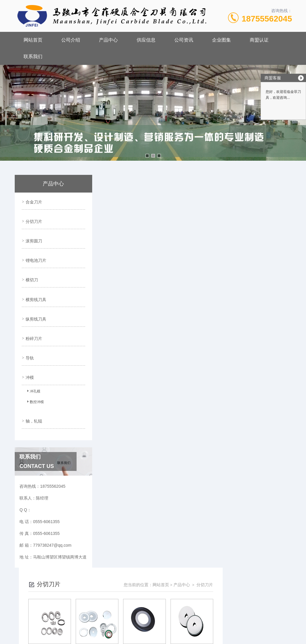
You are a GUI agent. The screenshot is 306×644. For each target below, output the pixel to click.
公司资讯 (183, 39)
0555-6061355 (123, 573)
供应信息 (146, 39)
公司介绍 (70, 39)
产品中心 (108, 39)
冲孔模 (32, 367)
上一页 (173, 524)
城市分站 (16, 637)
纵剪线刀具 (35, 301)
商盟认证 (259, 39)
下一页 (207, 524)
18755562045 (267, 18)
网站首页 (33, 39)
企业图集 (221, 39)
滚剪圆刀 (33, 234)
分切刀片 (33, 217)
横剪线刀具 (35, 284)
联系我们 (33, 56)
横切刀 (31, 268)
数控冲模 (34, 378)
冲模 (29, 352)
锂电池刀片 (35, 251)
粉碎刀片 (33, 318)
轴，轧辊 (33, 393)
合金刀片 (33, 200)
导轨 (29, 335)
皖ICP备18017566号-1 (202, 583)
